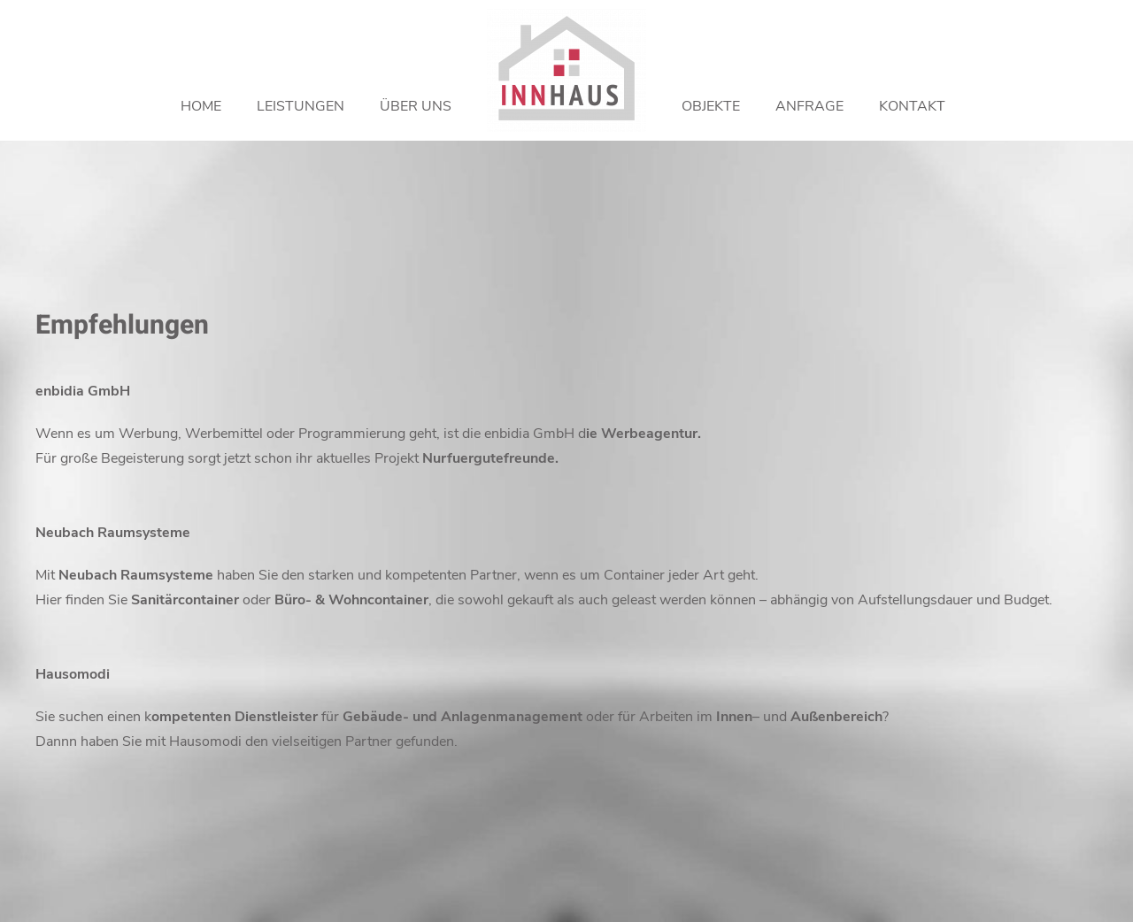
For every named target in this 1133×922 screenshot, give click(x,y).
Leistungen (300, 106)
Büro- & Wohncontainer (351, 600)
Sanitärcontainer (185, 600)
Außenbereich (836, 716)
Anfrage (809, 106)
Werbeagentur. (651, 433)
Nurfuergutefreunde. (490, 458)
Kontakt (912, 106)
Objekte (711, 106)
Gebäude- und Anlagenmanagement (462, 716)
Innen (734, 716)
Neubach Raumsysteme (135, 575)
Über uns (415, 106)
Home (201, 106)
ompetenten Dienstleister (234, 716)
